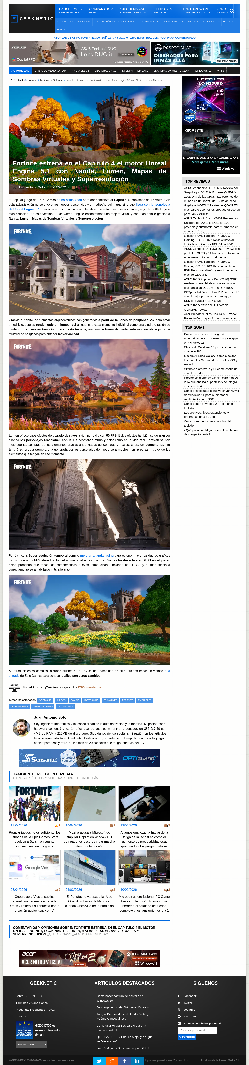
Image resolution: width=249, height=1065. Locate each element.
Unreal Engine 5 (43, 706)
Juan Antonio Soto (31, 187)
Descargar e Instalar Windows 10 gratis (123, 1007)
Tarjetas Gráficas (104, 22)
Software (32, 80)
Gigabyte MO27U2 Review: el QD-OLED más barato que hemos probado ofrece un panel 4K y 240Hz (212, 210)
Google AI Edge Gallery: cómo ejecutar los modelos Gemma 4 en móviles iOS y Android (210, 360)
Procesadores (65, 22)
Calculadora (133, 10)
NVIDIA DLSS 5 (80, 70)
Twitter (185, 1002)
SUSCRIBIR (187, 1037)
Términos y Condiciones (32, 1002)
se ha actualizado (69, 200)
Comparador (101, 10)
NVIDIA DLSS (144, 700)
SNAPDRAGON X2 (105, 70)
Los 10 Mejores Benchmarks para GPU (123, 1048)
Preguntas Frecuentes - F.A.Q (35, 1009)
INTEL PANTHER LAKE (134, 70)
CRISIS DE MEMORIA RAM (50, 70)
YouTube (186, 1009)
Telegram (187, 1016)
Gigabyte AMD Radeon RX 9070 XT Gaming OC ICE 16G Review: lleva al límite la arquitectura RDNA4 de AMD (209, 240)
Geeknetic (19, 80)
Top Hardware (196, 10)
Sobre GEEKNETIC (29, 996)
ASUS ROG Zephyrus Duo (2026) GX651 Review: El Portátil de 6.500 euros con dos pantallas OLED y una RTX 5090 (211, 283)
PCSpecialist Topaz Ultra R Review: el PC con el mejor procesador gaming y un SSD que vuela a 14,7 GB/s (211, 296)
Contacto (22, 1016)
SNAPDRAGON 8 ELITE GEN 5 (171, 70)
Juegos (61, 700)
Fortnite (127, 700)
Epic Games (110, 700)
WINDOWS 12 (203, 70)
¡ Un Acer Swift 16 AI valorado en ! (124, 37)
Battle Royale (19, 706)
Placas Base (84, 22)
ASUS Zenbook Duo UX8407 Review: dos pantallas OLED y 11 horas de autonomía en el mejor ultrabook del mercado (212, 253)
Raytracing (91, 700)
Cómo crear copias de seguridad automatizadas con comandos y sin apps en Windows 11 (211, 338)
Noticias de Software (51, 80)
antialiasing (65, 706)
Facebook (187, 996)
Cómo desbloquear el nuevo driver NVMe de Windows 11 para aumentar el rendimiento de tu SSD (211, 395)
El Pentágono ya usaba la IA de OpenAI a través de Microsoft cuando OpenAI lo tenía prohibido (89, 901)
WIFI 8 (220, 70)
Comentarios (91, 687)
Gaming (75, 700)
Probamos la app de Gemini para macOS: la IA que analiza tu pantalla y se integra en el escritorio (212, 382)
